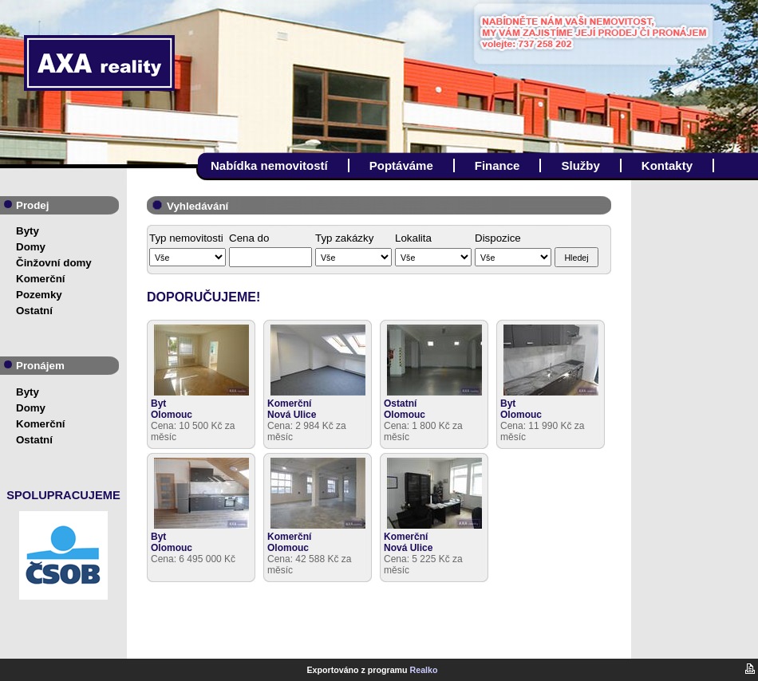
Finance (497, 165)
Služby (580, 165)
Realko (424, 670)
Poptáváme (401, 165)
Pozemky (39, 295)
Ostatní (34, 311)
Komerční (40, 279)
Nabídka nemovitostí (269, 165)
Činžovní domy (54, 263)
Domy (30, 247)
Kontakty (667, 165)
